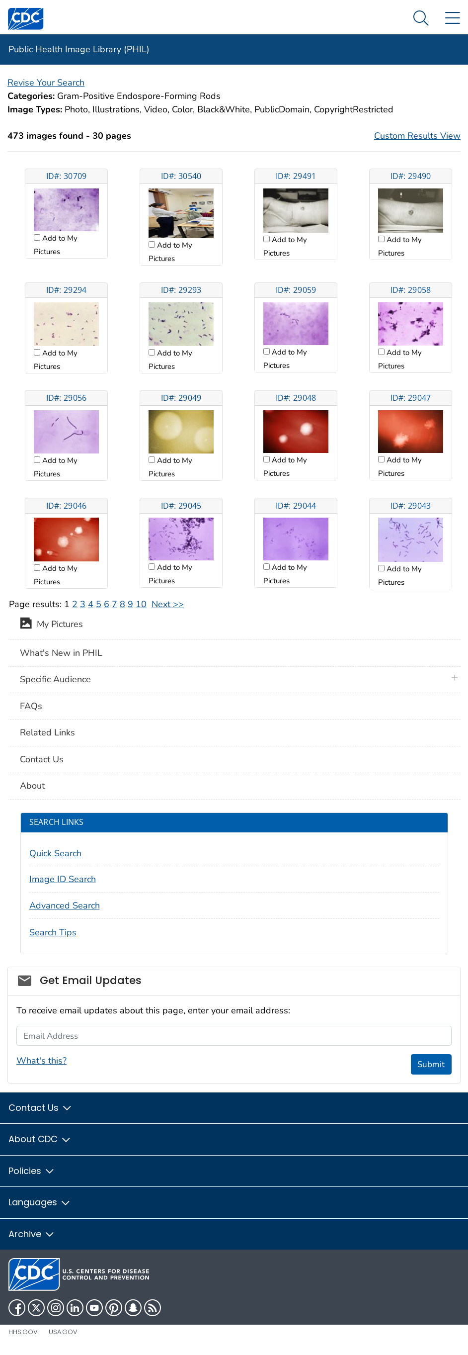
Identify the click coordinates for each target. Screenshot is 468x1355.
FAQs (31, 706)
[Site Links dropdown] (452, 18)
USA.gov (63, 1332)
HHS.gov (23, 1332)
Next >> (168, 604)
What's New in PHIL (61, 653)
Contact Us (42, 759)
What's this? (41, 1061)
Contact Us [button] (40, 1107)
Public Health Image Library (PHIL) (79, 49)
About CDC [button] (40, 1139)
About (32, 786)
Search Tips (53, 932)
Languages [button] (39, 1202)
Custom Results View (417, 136)
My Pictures (51, 625)
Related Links (47, 732)
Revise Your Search (45, 83)
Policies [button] (31, 1171)
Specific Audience (55, 679)
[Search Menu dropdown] (421, 18)
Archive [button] (31, 1234)
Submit (431, 1064)
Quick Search (55, 853)
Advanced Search (64, 905)
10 (141, 604)
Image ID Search (62, 879)
